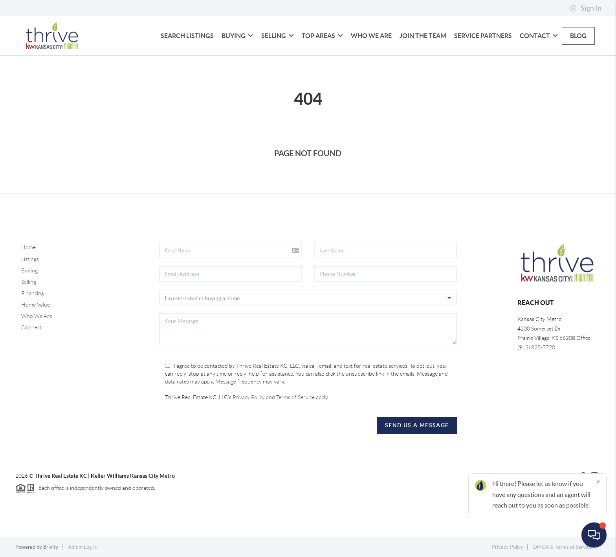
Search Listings (187, 35)
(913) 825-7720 (536, 347)
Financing (32, 293)
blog (578, 35)
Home (28, 247)
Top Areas (322, 35)
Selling (277, 35)
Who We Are (371, 35)
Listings (30, 259)
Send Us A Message (417, 425)
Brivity (50, 547)
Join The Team (423, 35)
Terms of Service (295, 397)
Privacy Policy (248, 397)
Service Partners (483, 35)
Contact (539, 35)
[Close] (598, 481)
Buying (237, 35)
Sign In (585, 8)
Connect (31, 327)
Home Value (35, 304)
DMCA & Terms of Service (562, 547)
